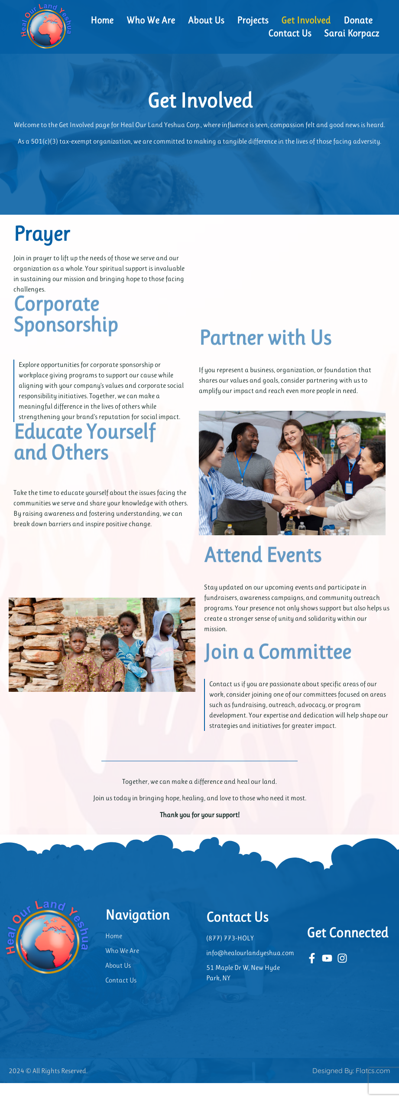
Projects (252, 20)
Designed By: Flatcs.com (351, 1087)
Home (102, 20)
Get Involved (306, 20)
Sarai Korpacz (351, 33)
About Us (206, 20)
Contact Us (289, 33)
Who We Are (151, 20)
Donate (358, 20)
